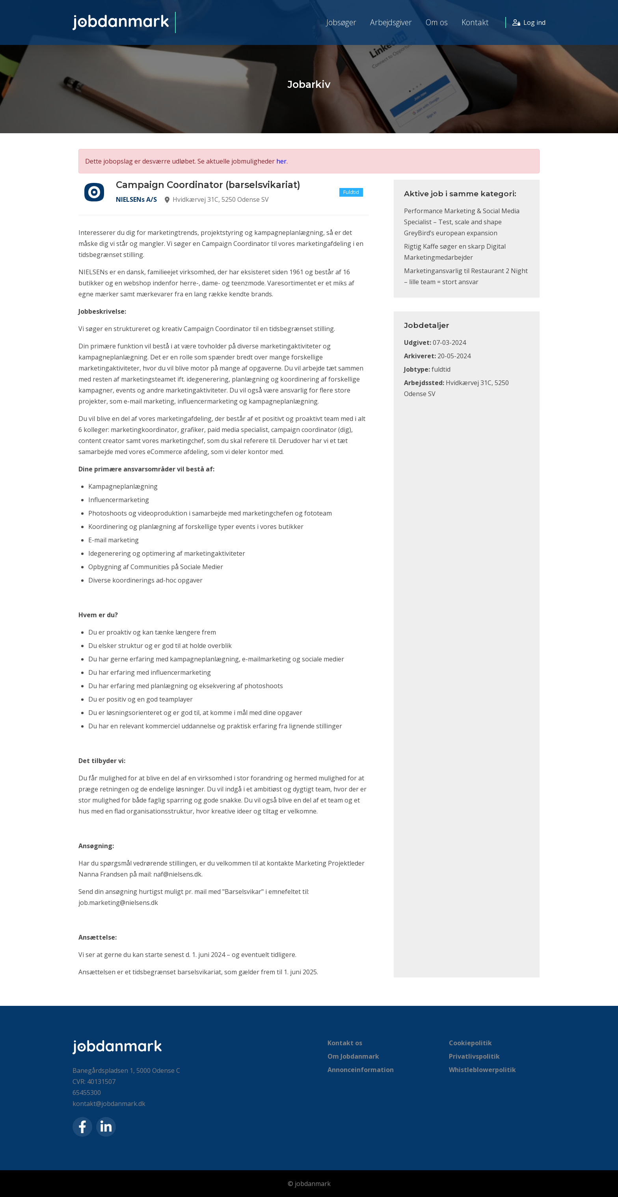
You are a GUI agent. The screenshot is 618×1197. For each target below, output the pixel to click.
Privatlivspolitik (474, 1056)
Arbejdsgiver (391, 22)
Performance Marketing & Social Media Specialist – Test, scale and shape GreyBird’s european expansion (461, 222)
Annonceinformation (361, 1069)
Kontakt (475, 22)
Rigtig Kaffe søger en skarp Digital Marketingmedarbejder (455, 252)
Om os (437, 22)
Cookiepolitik (470, 1043)
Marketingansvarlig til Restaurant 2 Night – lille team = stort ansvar (466, 276)
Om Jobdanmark (353, 1056)
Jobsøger (341, 22)
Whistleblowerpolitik (482, 1069)
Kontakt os (345, 1043)
